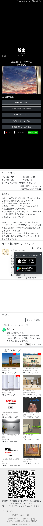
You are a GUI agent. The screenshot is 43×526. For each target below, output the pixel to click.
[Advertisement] (21, 24)
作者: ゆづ (26, 437)
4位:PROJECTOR (32, 383)
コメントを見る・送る (21, 121)
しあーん (11, 329)
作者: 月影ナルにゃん (30, 371)
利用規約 (34, 521)
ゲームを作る (20, 1)
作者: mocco (27, 461)
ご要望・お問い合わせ (22, 521)
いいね (10, 132)
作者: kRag (5, 439)
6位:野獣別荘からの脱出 (32, 405)
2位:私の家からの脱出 (32, 361)
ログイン (38, 1)
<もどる (3, 56)
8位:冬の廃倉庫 (32, 427)
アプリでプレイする (21, 115)
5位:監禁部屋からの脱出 (11, 405)
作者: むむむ (22, 65)
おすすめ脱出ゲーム (14, 519)
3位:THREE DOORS (11, 383)
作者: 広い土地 (6, 393)
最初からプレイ (21, 102)
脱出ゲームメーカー (21, 515)
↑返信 (27, 344)
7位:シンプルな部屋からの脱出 (11, 428)
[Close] (40, 254)
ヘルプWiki (9, 521)
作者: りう (5, 415)
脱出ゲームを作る (29, 519)
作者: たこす (6, 371)
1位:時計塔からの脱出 (11, 361)
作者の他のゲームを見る (21, 127)
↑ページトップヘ (7, 511)
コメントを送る (33, 320)
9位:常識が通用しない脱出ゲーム (11, 453)
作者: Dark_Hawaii (29, 393)
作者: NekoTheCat (29, 415)
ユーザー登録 (30, 1)
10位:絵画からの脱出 (32, 452)
